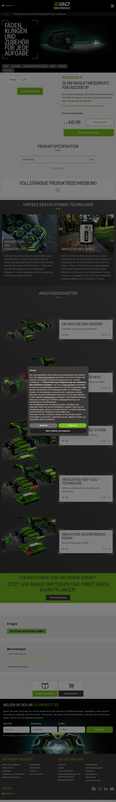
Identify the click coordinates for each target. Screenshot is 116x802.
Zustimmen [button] (72, 425)
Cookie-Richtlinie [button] (68, 385)
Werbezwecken (50, 397)
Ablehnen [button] (43, 425)
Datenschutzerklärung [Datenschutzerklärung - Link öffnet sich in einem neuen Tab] (46, 377)
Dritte (84, 387)
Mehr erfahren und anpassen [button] (58, 431)
